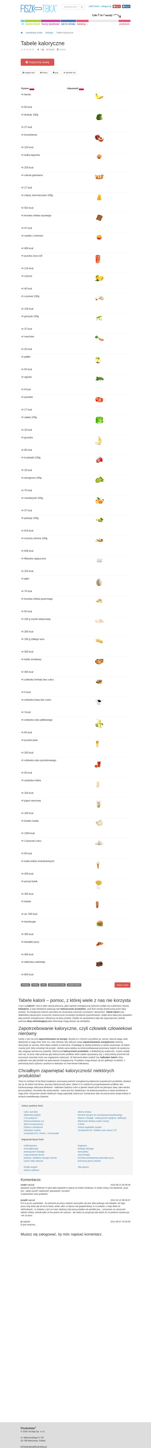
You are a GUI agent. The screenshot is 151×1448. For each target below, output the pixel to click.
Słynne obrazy (84, 1112)
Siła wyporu (83, 1167)
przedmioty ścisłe (56, 985)
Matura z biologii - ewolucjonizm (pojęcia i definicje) (102, 1118)
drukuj (43, 73)
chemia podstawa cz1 (34, 1121)
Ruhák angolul (30, 1167)
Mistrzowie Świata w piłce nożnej (93, 1121)
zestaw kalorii (74, 985)
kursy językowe (51, 24)
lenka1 (62, 49)
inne (44, 985)
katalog (82, 24)
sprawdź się (70, 73)
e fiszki (81, 1124)
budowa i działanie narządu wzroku (40, 1158)
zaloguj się (106, 6)
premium (124, 24)
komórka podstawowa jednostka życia (96, 1158)
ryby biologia (84, 1155)
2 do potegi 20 (30, 1118)
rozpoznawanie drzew (34, 1155)
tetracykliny (83, 1151)
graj (55, 73)
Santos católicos (31, 1170)
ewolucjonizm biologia (34, 1151)
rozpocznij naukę (37, 62)
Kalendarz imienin (32, 1130)
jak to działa (68, 24)
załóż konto (94, 6)
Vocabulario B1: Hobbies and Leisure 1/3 (97, 1130)
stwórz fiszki (32, 24)
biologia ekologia (86, 1148)
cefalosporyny (30, 1145)
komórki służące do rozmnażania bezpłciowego (100, 1115)
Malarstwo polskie (32, 1115)
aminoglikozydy (31, 1148)
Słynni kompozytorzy (33, 1124)
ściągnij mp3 (28, 73)
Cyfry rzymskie (31, 1112)
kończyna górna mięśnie (89, 1161)
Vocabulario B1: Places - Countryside (41, 1133)
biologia (25, 985)
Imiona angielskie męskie (90, 1127)
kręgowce (82, 1145)
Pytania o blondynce (33, 1127)
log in (117, 6)
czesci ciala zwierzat (33, 1161)
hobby (35, 985)
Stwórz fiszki (122, 985)
